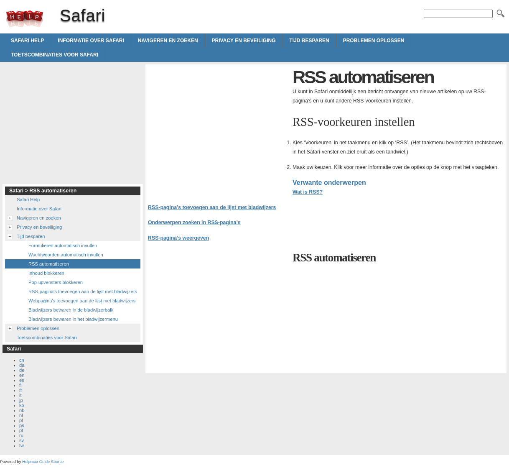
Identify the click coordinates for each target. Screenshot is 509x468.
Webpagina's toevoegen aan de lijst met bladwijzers (81, 300)
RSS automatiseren (48, 263)
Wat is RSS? (308, 192)
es (21, 380)
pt (21, 430)
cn (21, 360)
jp (21, 400)
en (21, 375)
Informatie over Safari (91, 40)
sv (21, 440)
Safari (24, 18)
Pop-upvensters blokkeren (55, 282)
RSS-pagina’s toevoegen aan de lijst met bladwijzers (212, 207)
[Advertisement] (218, 125)
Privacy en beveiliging (244, 40)
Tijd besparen (309, 40)
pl (21, 420)
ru (21, 435)
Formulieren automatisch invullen (62, 245)
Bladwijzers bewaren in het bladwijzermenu (73, 319)
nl (21, 415)
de (21, 370)
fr (20, 390)
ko (21, 405)
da (21, 365)
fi (20, 385)
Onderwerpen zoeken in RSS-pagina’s (194, 222)
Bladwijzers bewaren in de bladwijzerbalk (70, 309)
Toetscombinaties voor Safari (54, 55)
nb (21, 410)
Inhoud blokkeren (46, 273)
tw (21, 445)
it (20, 395)
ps (21, 425)
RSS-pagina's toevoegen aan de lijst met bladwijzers (82, 291)
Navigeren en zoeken (168, 40)
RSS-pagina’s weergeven (178, 238)
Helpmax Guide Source (43, 461)
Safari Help (27, 40)
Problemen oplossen (374, 40)
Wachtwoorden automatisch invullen (65, 254)
